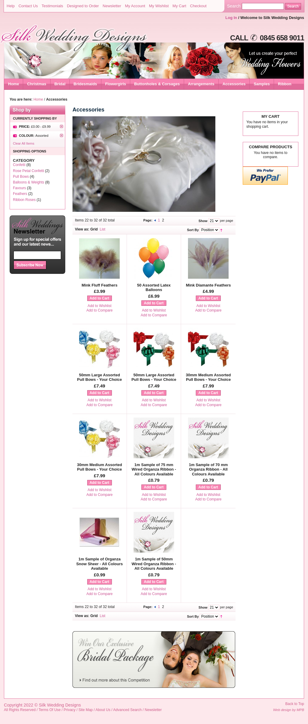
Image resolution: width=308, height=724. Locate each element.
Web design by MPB (288, 710)
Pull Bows (21, 176)
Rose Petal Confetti (28, 171)
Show (203, 221)
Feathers (20, 194)
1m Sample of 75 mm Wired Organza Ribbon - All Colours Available (154, 469)
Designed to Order (83, 6)
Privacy (69, 710)
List (103, 229)
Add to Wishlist (99, 306)
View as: (82, 229)
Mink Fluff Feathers (99, 285)
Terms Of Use (49, 710)
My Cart (179, 6)
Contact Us (28, 6)
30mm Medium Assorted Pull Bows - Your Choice (208, 377)
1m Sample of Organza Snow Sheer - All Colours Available (99, 564)
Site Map (86, 710)
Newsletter (112, 6)
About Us (103, 710)
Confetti (19, 165)
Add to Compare (99, 310)
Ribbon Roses (24, 200)
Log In (231, 17)
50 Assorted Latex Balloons (154, 287)
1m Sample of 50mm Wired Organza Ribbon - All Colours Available (154, 564)
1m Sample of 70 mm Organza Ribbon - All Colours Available (208, 469)
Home (13, 84)
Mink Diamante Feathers (208, 285)
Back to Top (294, 704)
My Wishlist (159, 6)
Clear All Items (23, 143)
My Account (135, 6)
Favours (19, 188)
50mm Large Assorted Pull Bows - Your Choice (99, 377)
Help (11, 6)
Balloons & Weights (28, 182)
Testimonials (52, 6)
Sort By (193, 230)
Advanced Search (127, 710)
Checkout (198, 6)
